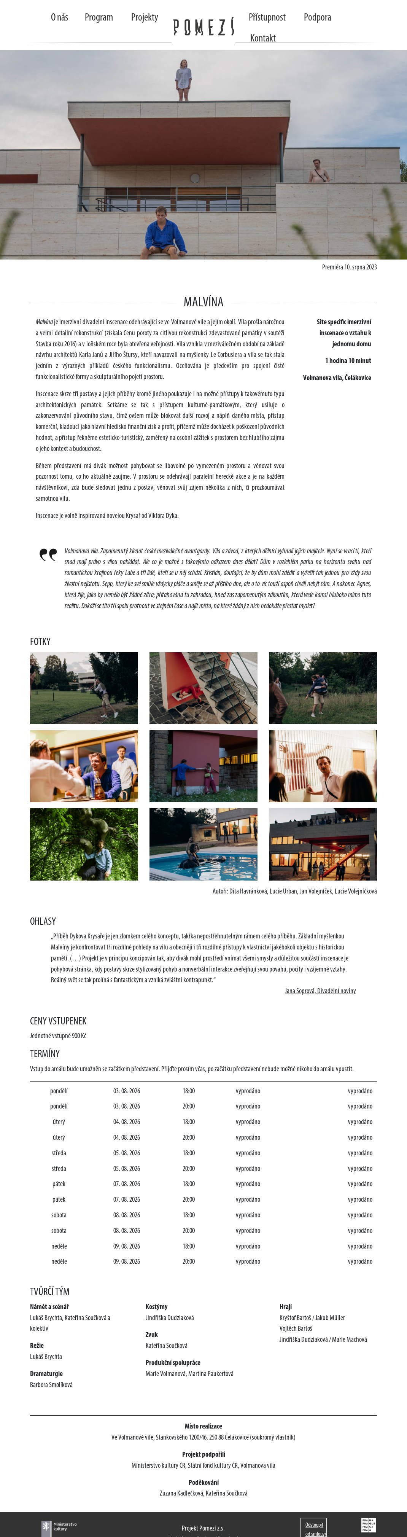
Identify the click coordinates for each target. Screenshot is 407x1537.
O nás (59, 18)
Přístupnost (267, 18)
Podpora (317, 18)
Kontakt (263, 38)
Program (98, 18)
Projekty (145, 18)
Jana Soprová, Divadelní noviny (320, 991)
